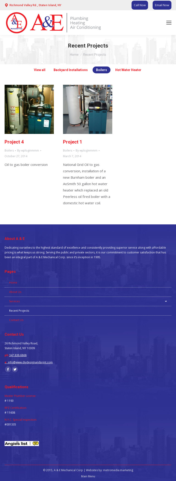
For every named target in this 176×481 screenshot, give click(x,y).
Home (74, 54)
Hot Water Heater (128, 70)
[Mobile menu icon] (168, 22)
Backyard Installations (71, 70)
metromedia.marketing (118, 470)
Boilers (101, 70)
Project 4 (14, 142)
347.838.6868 (18, 355)
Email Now (162, 5)
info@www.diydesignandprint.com (30, 362)
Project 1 (72, 142)
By (28, 150)
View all (39, 70)
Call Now (140, 5)
